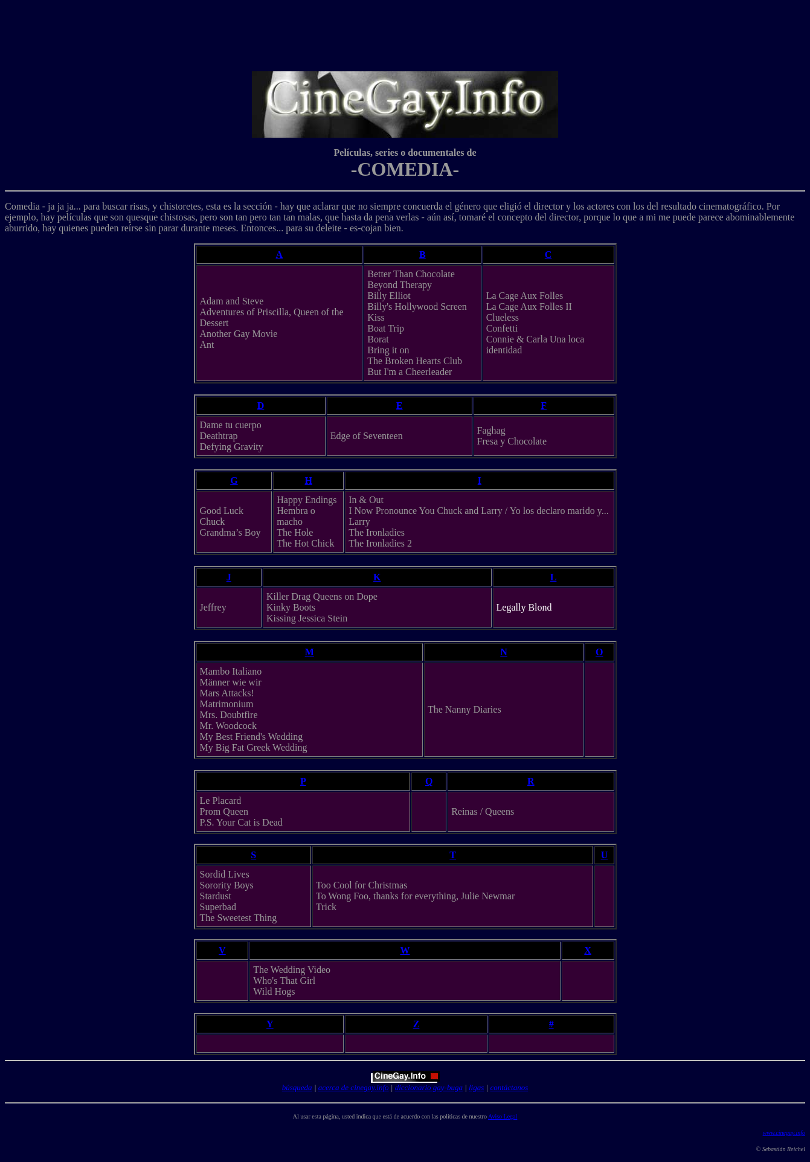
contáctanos (509, 1087)
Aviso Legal (502, 1116)
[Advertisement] (408, 32)
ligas (476, 1087)
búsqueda (297, 1087)
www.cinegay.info (784, 1132)
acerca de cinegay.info (353, 1087)
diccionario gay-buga (429, 1087)
